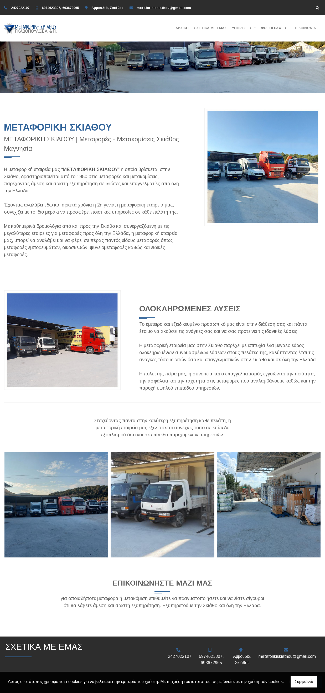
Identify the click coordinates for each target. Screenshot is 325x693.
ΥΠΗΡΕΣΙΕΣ (242, 28)
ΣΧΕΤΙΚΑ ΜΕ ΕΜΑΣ (210, 28)
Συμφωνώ (304, 681)
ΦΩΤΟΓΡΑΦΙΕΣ (274, 28)
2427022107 (20, 8)
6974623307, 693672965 (60, 8)
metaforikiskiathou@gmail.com (164, 8)
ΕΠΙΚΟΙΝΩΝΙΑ (304, 28)
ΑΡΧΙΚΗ (182, 28)
